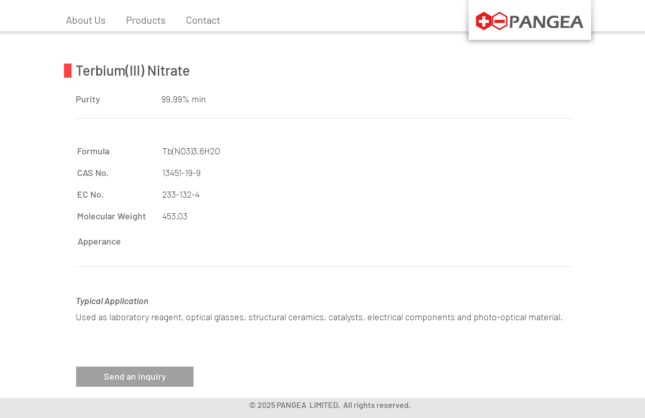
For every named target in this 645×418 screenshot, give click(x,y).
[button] (146, 19)
